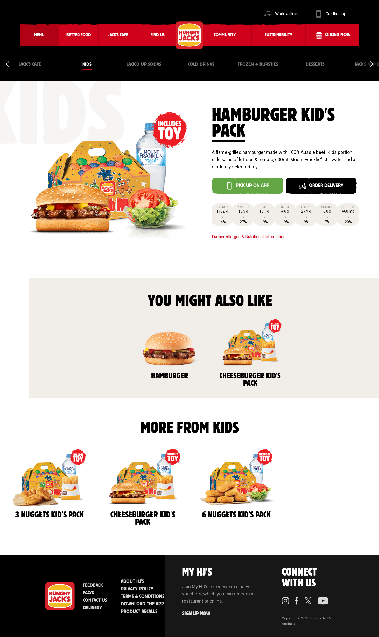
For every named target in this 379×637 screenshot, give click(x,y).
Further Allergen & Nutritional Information (248, 236)
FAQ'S (88, 592)
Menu (39, 34)
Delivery (92, 607)
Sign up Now (196, 614)
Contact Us (95, 600)
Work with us (286, 13)
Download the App (142, 604)
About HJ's (132, 581)
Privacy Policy (137, 589)
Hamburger (169, 349)
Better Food (78, 34)
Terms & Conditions (142, 596)
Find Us (158, 34)
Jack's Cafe (118, 34)
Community (225, 34)
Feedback (93, 585)
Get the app (336, 13)
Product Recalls (139, 611)
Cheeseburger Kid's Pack (250, 352)
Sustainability (278, 34)
